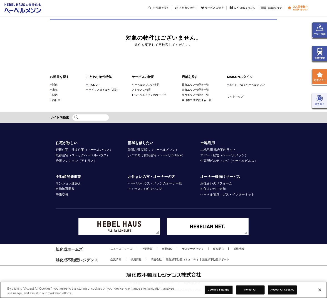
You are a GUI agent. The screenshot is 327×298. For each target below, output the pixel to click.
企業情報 (146, 248)
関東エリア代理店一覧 (195, 84)
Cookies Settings (218, 289)
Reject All (250, 289)
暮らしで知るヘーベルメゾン (247, 84)
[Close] (320, 290)
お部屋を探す (59, 77)
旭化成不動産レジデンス (77, 260)
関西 (55, 95)
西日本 (56, 100)
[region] (163, 290)
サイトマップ (235, 96)
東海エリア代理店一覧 (195, 89)
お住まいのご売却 (213, 189)
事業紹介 (167, 248)
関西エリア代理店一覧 (195, 95)
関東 (55, 84)
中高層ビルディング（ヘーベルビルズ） (229, 160)
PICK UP (94, 84)
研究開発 (218, 248)
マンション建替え (68, 183)
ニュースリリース (121, 248)
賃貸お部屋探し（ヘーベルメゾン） (153, 149)
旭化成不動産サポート (215, 259)
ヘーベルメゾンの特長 (145, 84)
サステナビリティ (193, 248)
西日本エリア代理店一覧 (197, 100)
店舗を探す (190, 77)
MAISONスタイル (240, 77)
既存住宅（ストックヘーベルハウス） (83, 155)
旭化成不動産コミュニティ (182, 259)
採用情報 (238, 248)
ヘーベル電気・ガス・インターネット (227, 194)
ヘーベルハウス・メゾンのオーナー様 (155, 183)
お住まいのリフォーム (216, 183)
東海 (55, 89)
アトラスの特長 (141, 89)
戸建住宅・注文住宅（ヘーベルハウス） (84, 149)
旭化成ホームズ (69, 249)
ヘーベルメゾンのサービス (150, 95)
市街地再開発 (65, 189)
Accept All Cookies (282, 289)
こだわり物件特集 (99, 77)
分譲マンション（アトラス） (76, 160)
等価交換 (62, 194)
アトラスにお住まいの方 (145, 189)
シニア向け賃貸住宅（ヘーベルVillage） (156, 155)
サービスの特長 (143, 77)
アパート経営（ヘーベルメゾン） (224, 155)
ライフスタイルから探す (104, 89)
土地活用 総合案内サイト (218, 149)
